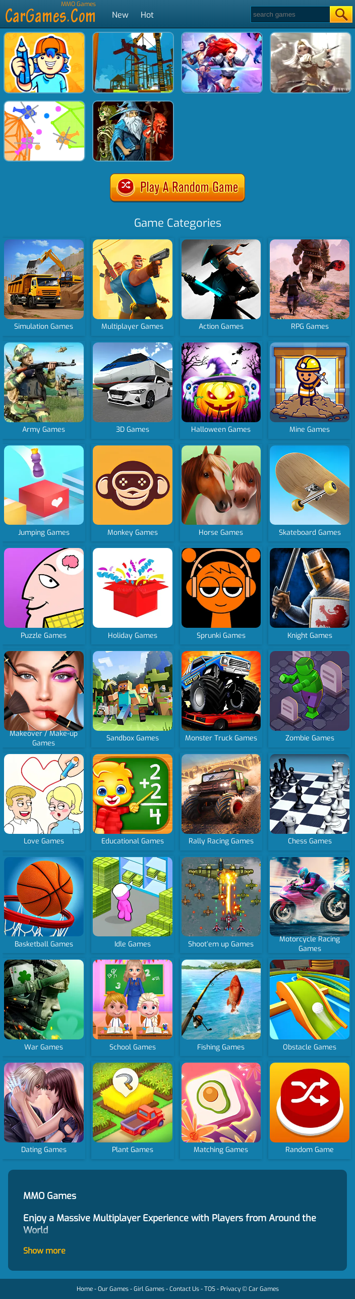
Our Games (113, 1289)
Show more (44, 1250)
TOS (209, 1289)
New (120, 15)
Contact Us (184, 1289)
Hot (147, 15)
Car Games (264, 1289)
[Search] (290, 14)
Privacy (230, 1289)
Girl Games (149, 1289)
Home (85, 1289)
